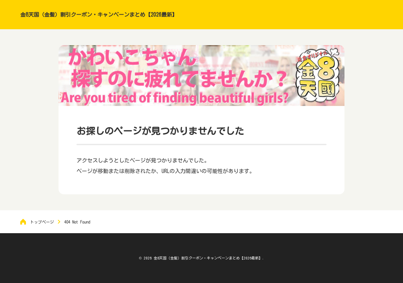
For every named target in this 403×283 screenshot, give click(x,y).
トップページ (42, 222)
